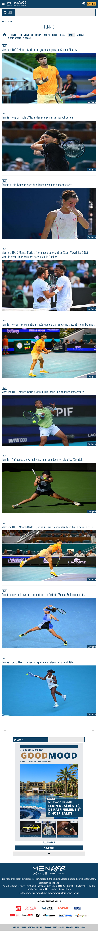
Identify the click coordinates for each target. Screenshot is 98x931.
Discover (69, 927)
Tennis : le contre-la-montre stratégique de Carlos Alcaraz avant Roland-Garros (48, 324)
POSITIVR (88, 885)
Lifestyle (39, 927)
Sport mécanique (25, 34)
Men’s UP (6, 885)
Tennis (71, 34)
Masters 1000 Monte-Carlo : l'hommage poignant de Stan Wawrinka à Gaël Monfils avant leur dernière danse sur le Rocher (45, 254)
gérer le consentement (39, 892)
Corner (61, 927)
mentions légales (25, 892)
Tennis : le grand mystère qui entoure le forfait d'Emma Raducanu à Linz (44, 594)
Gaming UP (70, 885)
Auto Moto (13, 885)
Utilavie (68, 888)
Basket (63, 34)
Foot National (41, 885)
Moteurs (31, 927)
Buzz (55, 927)
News (4, 46)
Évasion (48, 927)
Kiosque (91, 3)
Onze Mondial (31, 885)
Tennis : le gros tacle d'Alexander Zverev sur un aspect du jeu (37, 117)
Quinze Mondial (52, 885)
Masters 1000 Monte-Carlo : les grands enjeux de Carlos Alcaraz (39, 49)
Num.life (41, 888)
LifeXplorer (60, 888)
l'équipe (76, 892)
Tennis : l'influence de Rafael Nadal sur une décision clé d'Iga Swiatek (42, 459)
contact (69, 892)
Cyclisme (80, 34)
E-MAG (83, 927)
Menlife (4, 21)
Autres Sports (14, 38)
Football (12, 34)
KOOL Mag (61, 885)
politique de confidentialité (57, 892)
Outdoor (27, 38)
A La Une (16, 927)
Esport (55, 34)
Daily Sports (80, 885)
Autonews (22, 885)
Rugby (38, 34)
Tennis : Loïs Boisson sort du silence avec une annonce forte (37, 184)
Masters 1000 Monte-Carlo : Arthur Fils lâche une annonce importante (43, 392)
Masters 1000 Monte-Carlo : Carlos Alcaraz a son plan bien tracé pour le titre (47, 527)
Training (46, 34)
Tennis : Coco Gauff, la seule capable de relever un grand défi (37, 662)
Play (77, 927)
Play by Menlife (50, 888)
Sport (10, 21)
